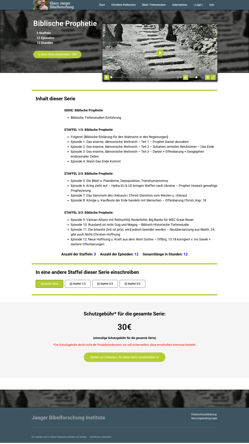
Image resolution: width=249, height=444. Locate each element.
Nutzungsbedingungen (204, 418)
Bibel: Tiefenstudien (154, 4)
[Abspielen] (106, 77)
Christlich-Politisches (123, 4)
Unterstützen (179, 4)
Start (102, 4)
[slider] (143, 77)
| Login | (198, 4)
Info (211, 4)
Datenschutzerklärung (204, 414)
